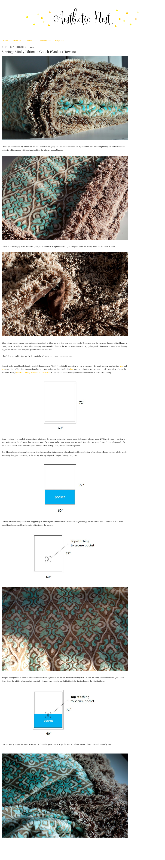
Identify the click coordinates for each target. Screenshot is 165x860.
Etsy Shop (59, 41)
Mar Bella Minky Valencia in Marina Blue (33, 372)
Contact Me (30, 41)
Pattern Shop (45, 41)
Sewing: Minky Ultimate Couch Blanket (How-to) (39, 52)
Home (5, 41)
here (121, 366)
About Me (17, 41)
